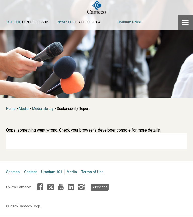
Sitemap (13, 172)
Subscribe (100, 187)
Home (11, 109)
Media (24, 109)
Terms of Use (92, 172)
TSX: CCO (13, 22)
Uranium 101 (51, 172)
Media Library (43, 109)
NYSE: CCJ (66, 22)
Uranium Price (129, 22)
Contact (30, 172)
